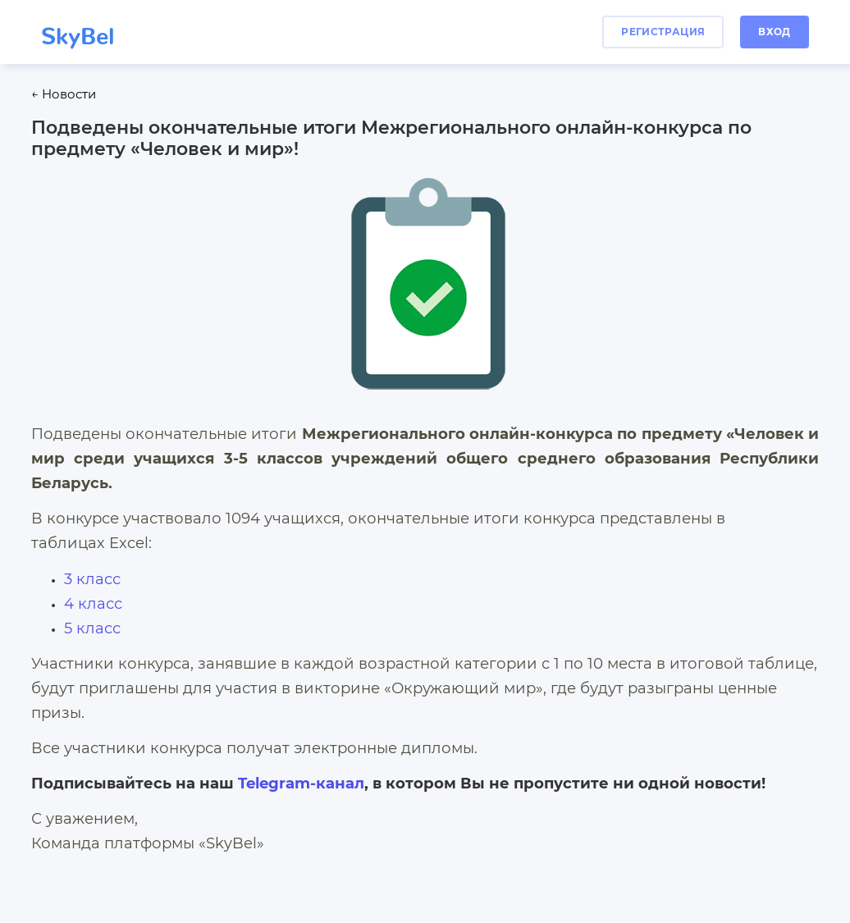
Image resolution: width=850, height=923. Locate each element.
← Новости (63, 94)
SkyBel (77, 30)
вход (774, 31)
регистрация (663, 31)
